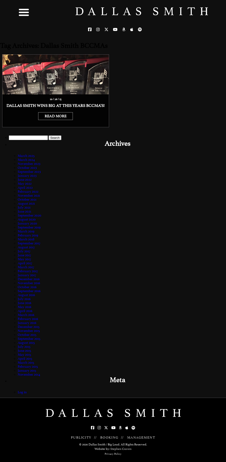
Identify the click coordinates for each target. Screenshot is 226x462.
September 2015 (29, 339)
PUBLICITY (81, 437)
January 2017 (27, 275)
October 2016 (27, 287)
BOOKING (109, 437)
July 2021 (24, 207)
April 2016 (25, 311)
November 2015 (29, 331)
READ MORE (55, 116)
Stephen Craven (121, 449)
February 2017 (28, 271)
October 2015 (27, 335)
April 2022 (25, 188)
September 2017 (29, 243)
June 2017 (24, 255)
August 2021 (26, 203)
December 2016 (29, 279)
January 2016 (27, 323)
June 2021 (24, 211)
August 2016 (26, 295)
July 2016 (24, 299)
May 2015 (24, 355)
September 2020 (29, 215)
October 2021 (27, 200)
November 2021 (29, 196)
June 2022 (25, 180)
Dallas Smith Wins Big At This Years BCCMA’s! (55, 105)
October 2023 (27, 168)
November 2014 (29, 374)
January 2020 (27, 223)
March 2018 (26, 239)
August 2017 (26, 247)
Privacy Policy (113, 453)
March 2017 (26, 267)
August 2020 (27, 219)
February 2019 (28, 235)
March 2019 (26, 231)
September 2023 (29, 172)
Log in (22, 392)
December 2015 (29, 327)
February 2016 (28, 319)
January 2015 (27, 371)
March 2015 (26, 363)
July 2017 (24, 251)
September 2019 (29, 227)
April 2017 (25, 263)
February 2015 (28, 367)
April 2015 (25, 359)
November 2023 (29, 164)
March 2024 (26, 160)
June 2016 (24, 303)
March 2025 (26, 156)
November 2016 (29, 283)
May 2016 (24, 307)
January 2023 (27, 176)
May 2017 (24, 259)
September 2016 (29, 291)
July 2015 (24, 347)
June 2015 (24, 351)
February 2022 (28, 192)
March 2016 (26, 315)
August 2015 (26, 343)
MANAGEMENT (141, 437)
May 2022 (25, 184)
